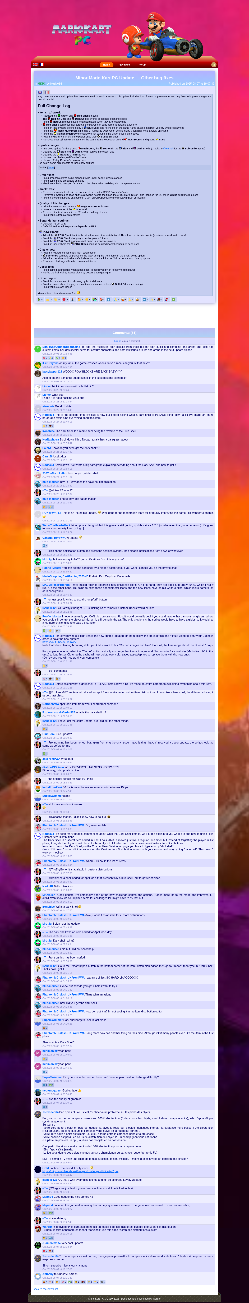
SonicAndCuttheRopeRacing (61, 346)
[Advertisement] (124, 315)
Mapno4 (47, 1196)
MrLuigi (47, 559)
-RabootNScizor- (53, 767)
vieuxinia (48, 406)
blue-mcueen (50, 481)
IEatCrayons (50, 363)
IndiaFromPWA (52, 787)
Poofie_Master (51, 567)
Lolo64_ (47, 448)
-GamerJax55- (51, 1243)
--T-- (45, 490)
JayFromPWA (51, 758)
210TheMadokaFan (54, 473)
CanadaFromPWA (54, 537)
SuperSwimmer (52, 795)
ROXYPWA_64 (51, 512)
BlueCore (48, 734)
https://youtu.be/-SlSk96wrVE (60, 642)
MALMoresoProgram (56, 584)
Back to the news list (45, 1289)
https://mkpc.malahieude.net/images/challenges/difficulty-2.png (80, 1171)
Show (51, 167)
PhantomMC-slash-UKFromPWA (63, 825)
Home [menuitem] (106, 64)
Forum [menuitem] (142, 64)
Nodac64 (56, 83)
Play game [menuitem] (124, 64)
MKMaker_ (49, 894)
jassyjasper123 (52, 371)
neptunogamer (52, 1090)
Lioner (46, 386)
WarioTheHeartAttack (56, 525)
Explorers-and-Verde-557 (58, 712)
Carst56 (47, 456)
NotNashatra (50, 439)
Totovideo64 (50, 1112)
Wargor (47, 1226)
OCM (45, 1168)
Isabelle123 (49, 608)
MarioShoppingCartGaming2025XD (65, 576)
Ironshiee (48, 431)
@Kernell (168, 148)
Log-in (117, 341)
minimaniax (50, 1050)
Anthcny (47, 1274)
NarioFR (47, 886)
